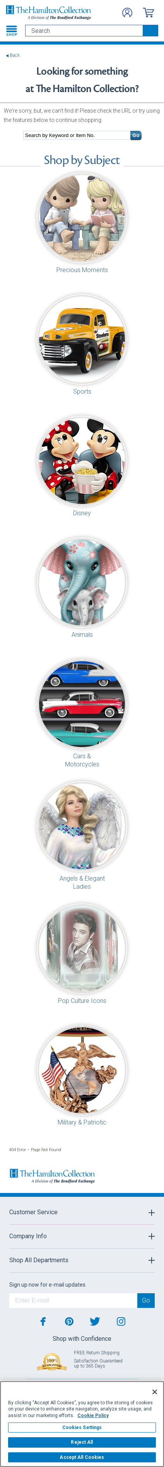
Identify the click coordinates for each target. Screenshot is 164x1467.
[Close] (154, 1391)
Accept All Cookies (82, 1457)
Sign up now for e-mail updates (47, 1284)
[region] (82, 1424)
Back (15, 55)
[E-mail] (73, 1300)
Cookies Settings (82, 1427)
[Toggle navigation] (11, 30)
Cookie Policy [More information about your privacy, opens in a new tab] (93, 1415)
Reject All (82, 1442)
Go (135, 135)
